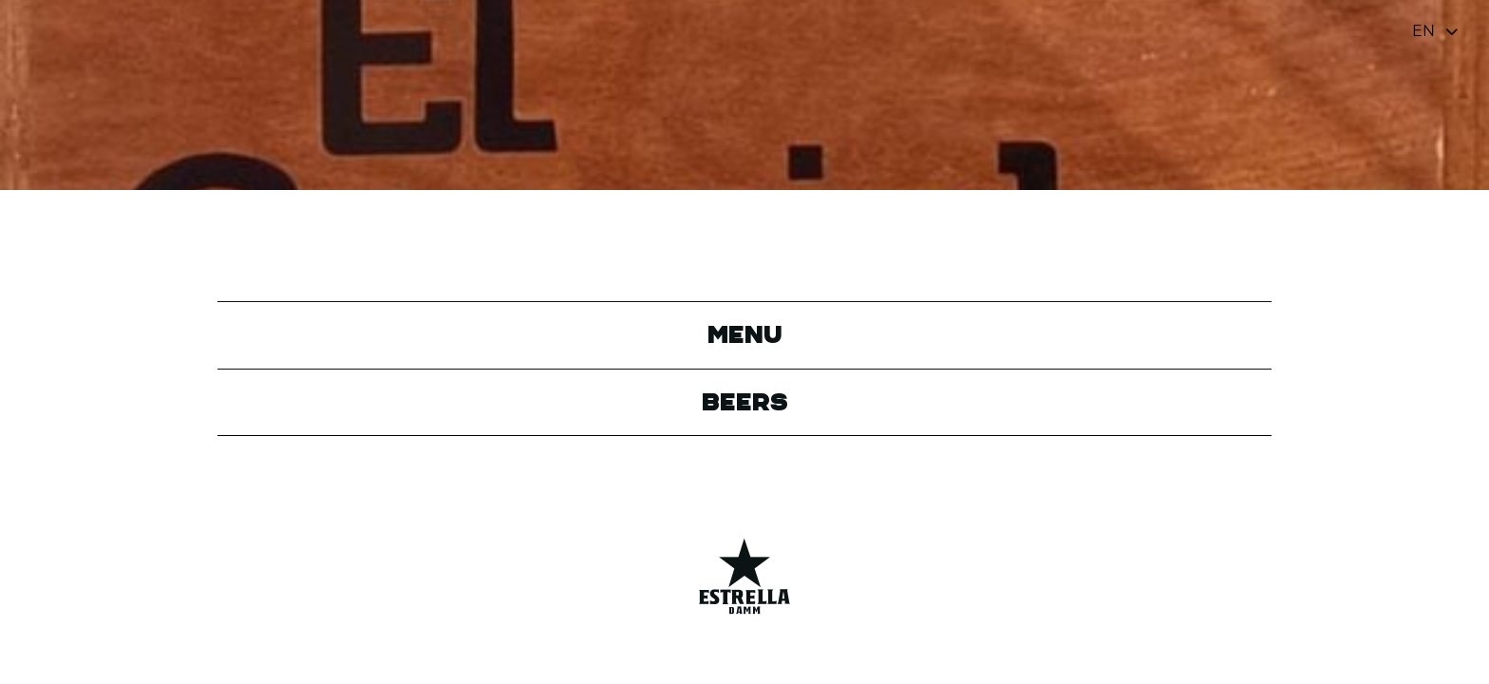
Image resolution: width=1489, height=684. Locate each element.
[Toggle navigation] (1437, 30)
